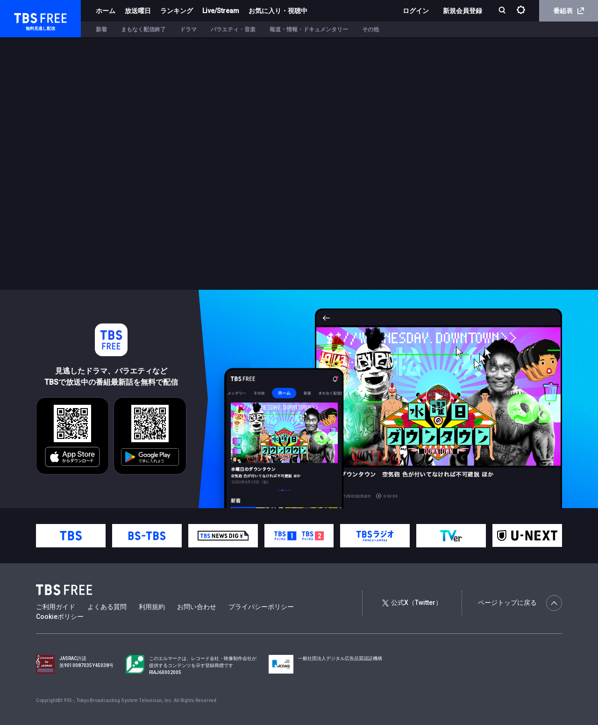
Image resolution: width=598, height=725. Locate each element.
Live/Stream (220, 10)
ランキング (176, 10)
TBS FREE (25, 16)
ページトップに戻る (520, 603)
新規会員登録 (462, 10)
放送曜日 (138, 10)
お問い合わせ (196, 606)
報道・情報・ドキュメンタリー (309, 29)
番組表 (568, 10)
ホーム (105, 10)
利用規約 (152, 606)
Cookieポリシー (60, 616)
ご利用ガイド (55, 606)
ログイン (416, 10)
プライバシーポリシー (261, 606)
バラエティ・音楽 (233, 29)
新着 (101, 29)
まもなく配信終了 (143, 29)
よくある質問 (107, 606)
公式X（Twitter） (412, 602)
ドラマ (188, 29)
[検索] (502, 11)
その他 (370, 29)
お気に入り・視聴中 (278, 10)
